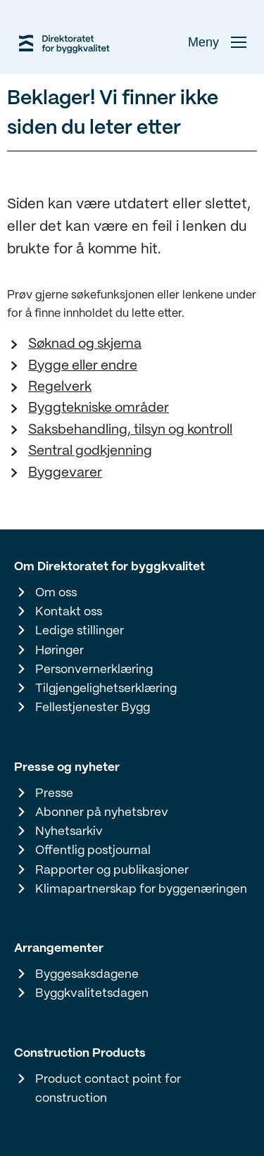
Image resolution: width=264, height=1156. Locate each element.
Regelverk (60, 387)
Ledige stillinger (79, 630)
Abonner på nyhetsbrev (101, 812)
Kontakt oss (68, 611)
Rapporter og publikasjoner (112, 870)
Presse (54, 793)
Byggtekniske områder (98, 408)
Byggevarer (65, 473)
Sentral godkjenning (90, 451)
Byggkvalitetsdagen (92, 993)
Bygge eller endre (82, 366)
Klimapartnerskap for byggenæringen (141, 889)
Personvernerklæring (94, 669)
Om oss (56, 592)
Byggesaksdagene (87, 974)
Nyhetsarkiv (69, 831)
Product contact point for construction (108, 1089)
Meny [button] (217, 42)
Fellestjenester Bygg (92, 707)
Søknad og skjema (85, 344)
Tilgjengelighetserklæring (106, 688)
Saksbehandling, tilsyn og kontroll (130, 430)
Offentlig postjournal (93, 850)
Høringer (59, 650)
